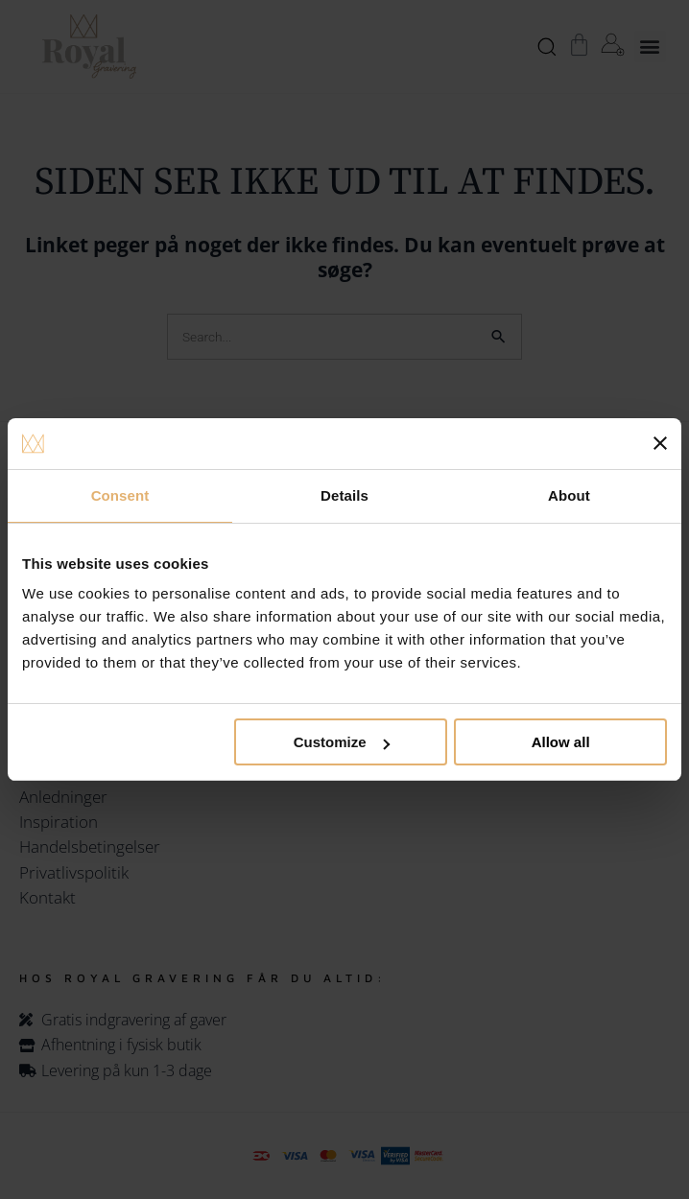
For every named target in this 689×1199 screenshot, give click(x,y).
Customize (342, 742)
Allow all (561, 742)
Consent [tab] (120, 495)
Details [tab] (344, 495)
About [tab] (569, 495)
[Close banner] (660, 443)
